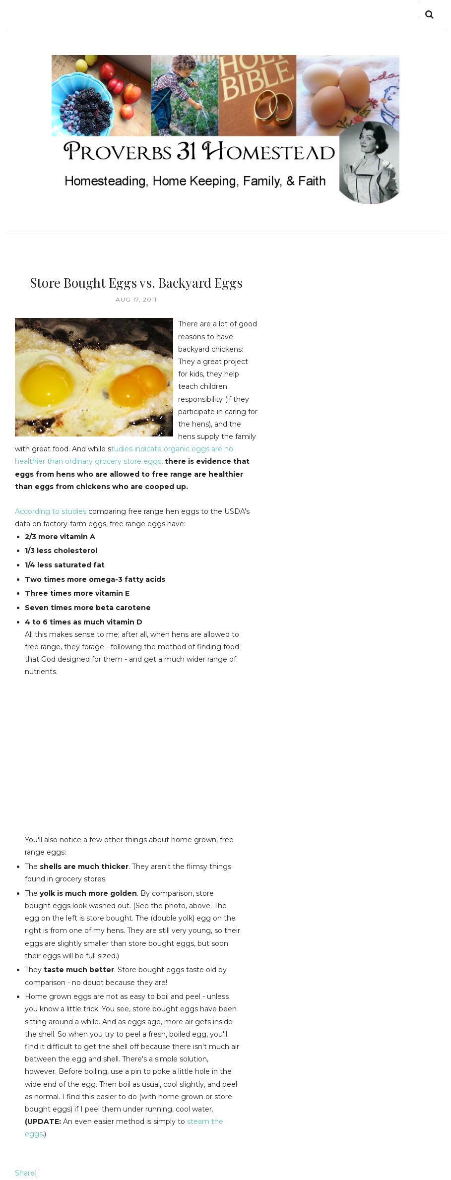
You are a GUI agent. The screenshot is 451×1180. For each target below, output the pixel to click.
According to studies (50, 511)
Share (25, 1173)
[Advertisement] (108, 748)
